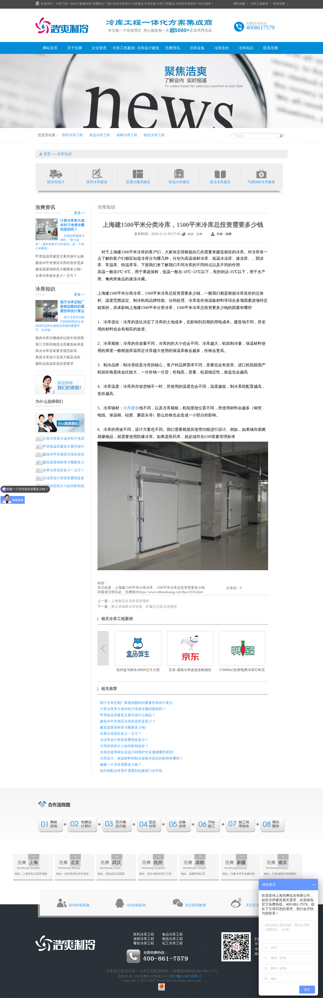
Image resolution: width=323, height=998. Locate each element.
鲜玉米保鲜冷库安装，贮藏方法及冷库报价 (144, 606)
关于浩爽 (74, 48)
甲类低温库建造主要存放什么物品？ (59, 257)
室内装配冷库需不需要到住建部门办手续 (131, 771)
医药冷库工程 (72, 135)
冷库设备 (197, 48)
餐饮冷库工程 (143, 943)
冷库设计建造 (148, 48)
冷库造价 (221, 48)
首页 (47, 154)
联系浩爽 (279, 3)
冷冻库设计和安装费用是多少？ (59, 478)
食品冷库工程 (99, 135)
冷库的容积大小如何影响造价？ (59, 486)
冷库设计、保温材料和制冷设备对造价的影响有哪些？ (141, 758)
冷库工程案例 (259, 3)
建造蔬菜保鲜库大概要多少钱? (58, 269)
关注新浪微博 (195, 905)
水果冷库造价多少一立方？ (56, 276)
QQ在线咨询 (136, 905)
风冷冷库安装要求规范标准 (56, 351)
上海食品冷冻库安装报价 (130, 601)
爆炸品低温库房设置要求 (54, 364)
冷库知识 (246, 48)
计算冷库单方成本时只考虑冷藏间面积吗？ (72, 225)
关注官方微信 (256, 905)
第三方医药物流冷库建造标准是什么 (59, 345)
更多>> (79, 213)
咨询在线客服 (79, 905)
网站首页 (50, 48)
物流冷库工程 (154, 135)
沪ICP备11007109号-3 (185, 976)
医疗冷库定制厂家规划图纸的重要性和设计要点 (72, 306)
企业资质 (99, 48)
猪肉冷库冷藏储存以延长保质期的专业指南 (59, 338)
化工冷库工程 (172, 943)
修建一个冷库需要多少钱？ (120, 764)
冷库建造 (131, 408)
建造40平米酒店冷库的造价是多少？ (59, 263)
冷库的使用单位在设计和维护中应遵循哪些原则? (137, 752)
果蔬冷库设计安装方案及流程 (57, 357)
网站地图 (239, 3)
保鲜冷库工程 (126, 135)
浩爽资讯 (172, 48)
